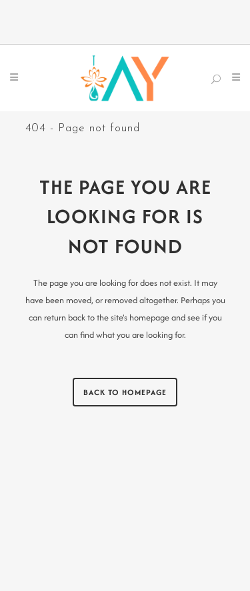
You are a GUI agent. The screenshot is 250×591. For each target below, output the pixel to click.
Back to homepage (125, 392)
